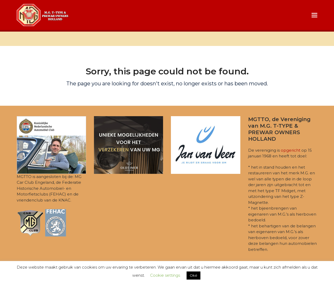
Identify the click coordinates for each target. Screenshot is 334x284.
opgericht (290, 150)
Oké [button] (193, 275)
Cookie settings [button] (165, 275)
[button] (314, 15)
